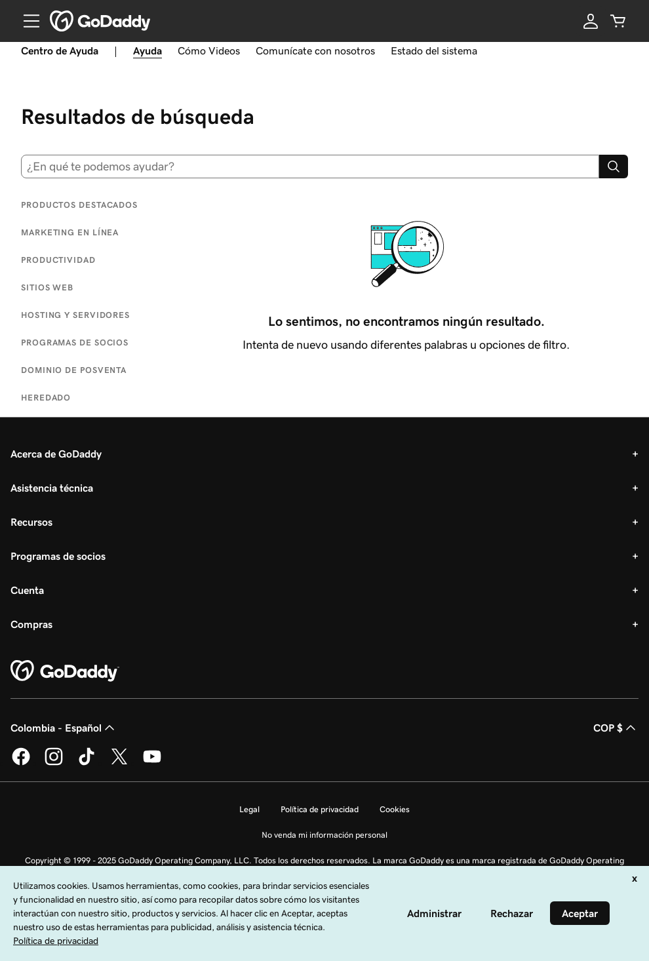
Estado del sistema (434, 50)
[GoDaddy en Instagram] (53, 763)
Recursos (31, 522)
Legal (249, 809)
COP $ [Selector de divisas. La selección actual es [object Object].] (616, 727)
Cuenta (27, 590)
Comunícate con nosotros (315, 50)
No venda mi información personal (324, 835)
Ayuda (147, 50)
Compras (31, 624)
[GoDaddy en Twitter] (119, 763)
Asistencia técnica (51, 487)
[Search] (613, 166)
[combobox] (310, 166)
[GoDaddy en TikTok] (86, 763)
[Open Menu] (26, 21)
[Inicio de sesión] (591, 21)
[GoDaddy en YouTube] (152, 763)
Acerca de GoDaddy (56, 453)
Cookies (395, 809)
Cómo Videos (209, 50)
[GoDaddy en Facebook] (20, 763)
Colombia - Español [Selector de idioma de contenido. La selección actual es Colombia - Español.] (63, 727)
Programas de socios (58, 556)
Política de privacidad (320, 809)
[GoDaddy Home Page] (64, 671)
